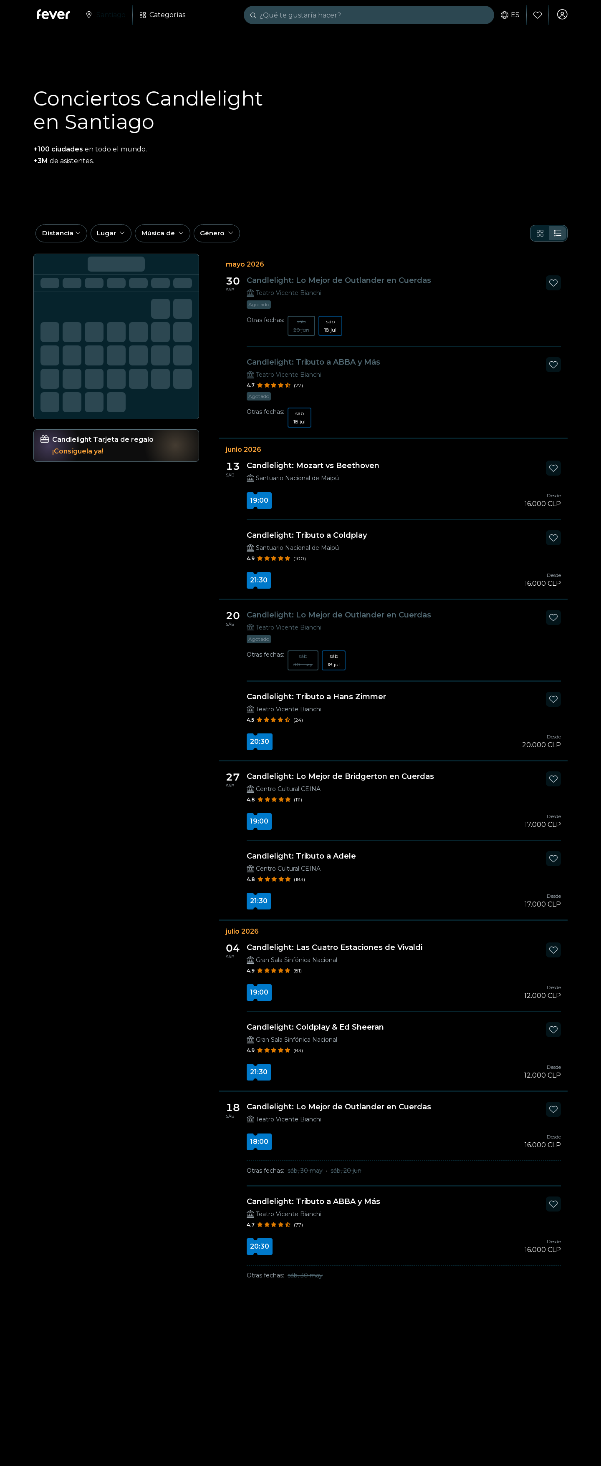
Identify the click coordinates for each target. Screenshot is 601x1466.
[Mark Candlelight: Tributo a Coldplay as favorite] (553, 542)
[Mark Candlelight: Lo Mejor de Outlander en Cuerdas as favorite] (553, 287)
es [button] (509, 15)
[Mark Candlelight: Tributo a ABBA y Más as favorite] (553, 369)
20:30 (259, 746)
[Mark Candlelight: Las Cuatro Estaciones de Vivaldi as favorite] (553, 954)
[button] (62, 237)
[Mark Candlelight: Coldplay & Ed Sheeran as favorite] (553, 1034)
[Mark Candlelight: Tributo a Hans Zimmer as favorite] (553, 703)
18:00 (259, 1146)
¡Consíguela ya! (78, 456)
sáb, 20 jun (346, 1175)
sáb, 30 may (305, 1175)
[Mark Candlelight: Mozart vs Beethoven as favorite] (553, 472)
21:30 (259, 585)
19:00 (259, 505)
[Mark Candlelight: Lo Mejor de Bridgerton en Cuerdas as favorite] (553, 783)
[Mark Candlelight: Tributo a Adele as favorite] (553, 863)
